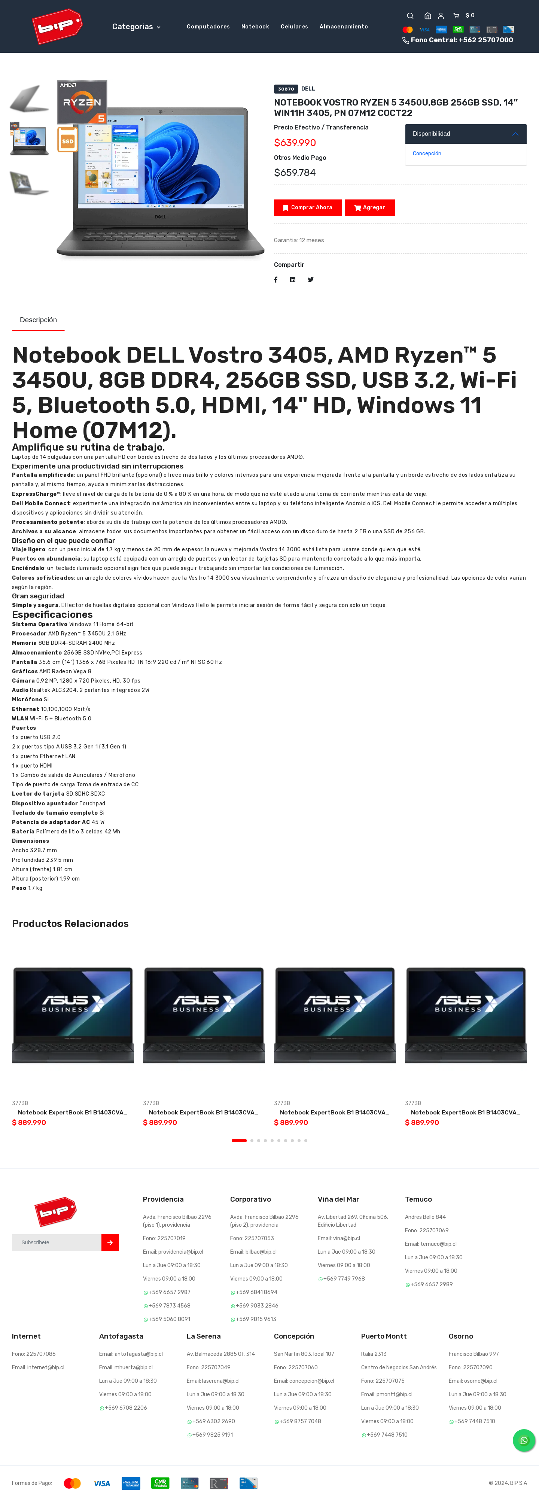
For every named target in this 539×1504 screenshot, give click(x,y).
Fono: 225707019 (164, 1241)
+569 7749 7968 (341, 1282)
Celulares (294, 27)
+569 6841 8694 (253, 1295)
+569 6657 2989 (429, 1287)
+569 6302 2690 (211, 1424)
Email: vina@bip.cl (339, 1241)
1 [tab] (239, 1143)
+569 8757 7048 (297, 1424)
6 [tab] (278, 1143)
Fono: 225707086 (34, 1357)
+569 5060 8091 (166, 1322)
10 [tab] (305, 1143)
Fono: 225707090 (471, 1370)
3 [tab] (258, 1143)
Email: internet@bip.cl (38, 1370)
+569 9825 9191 (210, 1438)
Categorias (136, 26)
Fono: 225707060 (296, 1370)
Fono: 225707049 (209, 1370)
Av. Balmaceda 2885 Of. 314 (221, 1357)
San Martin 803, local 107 (304, 1357)
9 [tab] (299, 1143)
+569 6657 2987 (167, 1295)
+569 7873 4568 (167, 1309)
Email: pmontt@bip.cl (386, 1397)
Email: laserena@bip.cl (213, 1384)
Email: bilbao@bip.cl (253, 1255)
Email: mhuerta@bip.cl (126, 1370)
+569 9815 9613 (253, 1322)
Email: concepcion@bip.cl (304, 1384)
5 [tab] (272, 1143)
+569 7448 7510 (384, 1438)
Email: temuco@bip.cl (431, 1247)
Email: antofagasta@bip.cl (131, 1357)
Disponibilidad (431, 135)
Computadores (208, 27)
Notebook (255, 27)
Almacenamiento (344, 27)
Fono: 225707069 (427, 1233)
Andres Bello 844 (425, 1220)
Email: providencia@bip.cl (173, 1255)
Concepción (427, 155)
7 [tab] (285, 1143)
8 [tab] (292, 1143)
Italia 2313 (374, 1357)
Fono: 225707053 (252, 1241)
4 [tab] (265, 1143)
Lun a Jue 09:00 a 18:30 (172, 1268)
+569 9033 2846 (254, 1309)
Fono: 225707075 (383, 1384)
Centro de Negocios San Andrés (399, 1370)
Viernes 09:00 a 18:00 (169, 1282)
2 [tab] (251, 1143)
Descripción (38, 323)
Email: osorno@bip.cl (473, 1384)
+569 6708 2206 (123, 1411)
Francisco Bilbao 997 (474, 1357)
